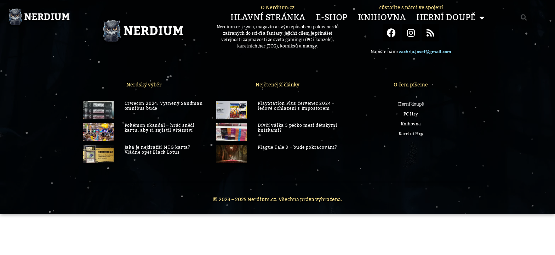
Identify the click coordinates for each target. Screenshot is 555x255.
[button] (524, 18)
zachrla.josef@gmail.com (425, 52)
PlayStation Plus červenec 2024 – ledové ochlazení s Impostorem (296, 106)
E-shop (331, 18)
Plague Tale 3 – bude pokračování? (297, 147)
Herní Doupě (450, 18)
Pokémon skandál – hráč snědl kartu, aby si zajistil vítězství (160, 128)
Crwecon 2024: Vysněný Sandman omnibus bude (164, 106)
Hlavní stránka (267, 18)
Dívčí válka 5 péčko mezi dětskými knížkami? (297, 128)
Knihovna (382, 18)
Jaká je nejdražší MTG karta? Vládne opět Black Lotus (157, 150)
